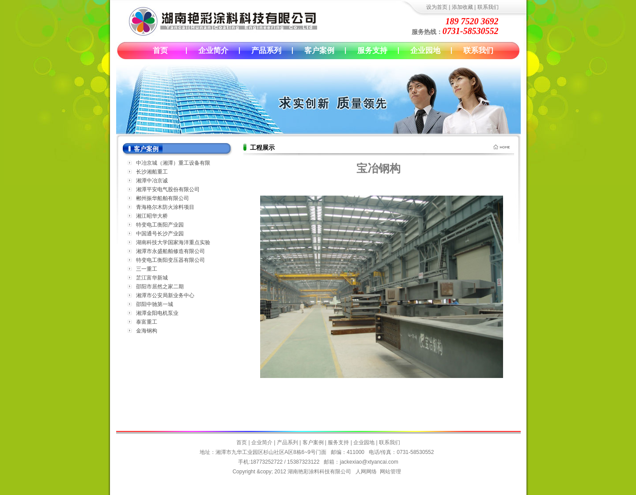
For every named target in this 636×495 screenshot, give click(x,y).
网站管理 (390, 472)
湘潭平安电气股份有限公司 (168, 189)
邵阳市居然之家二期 (160, 286)
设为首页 (436, 7)
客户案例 (319, 50)
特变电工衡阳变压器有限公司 (170, 260)
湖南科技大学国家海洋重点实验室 (173, 243)
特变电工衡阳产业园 (160, 225)
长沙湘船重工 (152, 172)
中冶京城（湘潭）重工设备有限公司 (173, 163)
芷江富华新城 (152, 278)
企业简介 (213, 50)
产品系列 (266, 50)
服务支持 (372, 50)
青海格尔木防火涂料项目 (165, 207)
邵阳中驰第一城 (154, 304)
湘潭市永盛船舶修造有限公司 (170, 251)
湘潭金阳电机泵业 (157, 313)
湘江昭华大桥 (152, 216)
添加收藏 (462, 7)
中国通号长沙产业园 (160, 233)
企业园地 (425, 50)
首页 (160, 50)
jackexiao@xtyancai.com (369, 462)
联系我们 (488, 7)
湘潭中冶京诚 (152, 181)
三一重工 (146, 269)
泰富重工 (146, 322)
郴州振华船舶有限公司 (162, 198)
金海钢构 (146, 331)
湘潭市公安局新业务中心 (165, 295)
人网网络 (366, 472)
